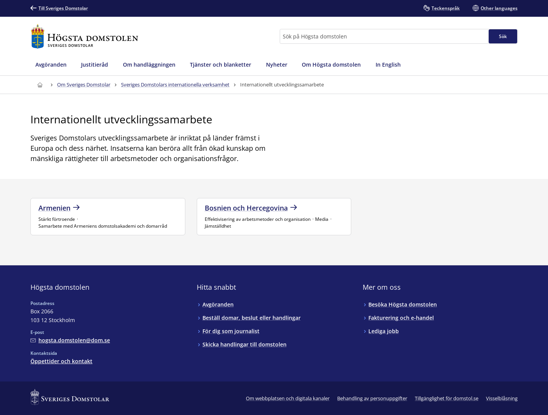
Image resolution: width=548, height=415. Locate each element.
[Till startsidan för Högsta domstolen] (84, 36)
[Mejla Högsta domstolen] (70, 340)
